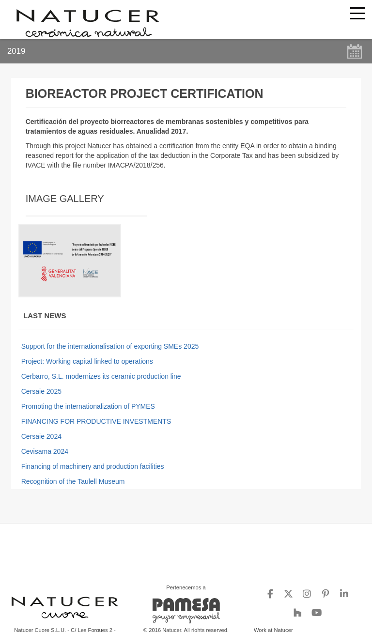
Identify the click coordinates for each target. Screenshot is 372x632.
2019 (16, 51)
